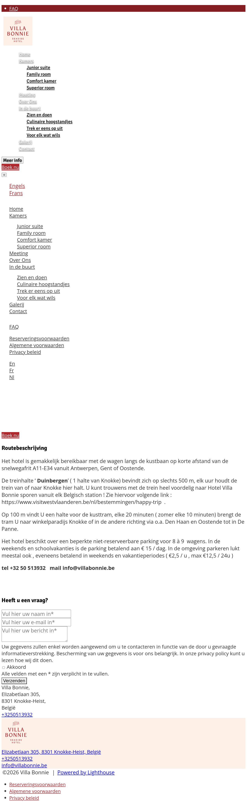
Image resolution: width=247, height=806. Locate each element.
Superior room (41, 88)
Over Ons (28, 101)
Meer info (12, 160)
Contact (27, 148)
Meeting (27, 94)
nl (4, 174)
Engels (17, 185)
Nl (11, 377)
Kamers (26, 61)
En (12, 363)
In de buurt (30, 108)
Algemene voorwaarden (36, 345)
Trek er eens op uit (45, 128)
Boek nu (10, 167)
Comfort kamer (41, 81)
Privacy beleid (25, 352)
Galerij (25, 142)
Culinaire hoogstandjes (50, 121)
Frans (16, 193)
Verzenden (14, 680)
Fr (11, 370)
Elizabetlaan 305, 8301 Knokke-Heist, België (51, 751)
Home (24, 54)
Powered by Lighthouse (86, 772)
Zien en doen (39, 115)
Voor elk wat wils (43, 135)
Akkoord (14, 667)
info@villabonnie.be (24, 765)
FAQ (13, 8)
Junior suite (38, 67)
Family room (39, 74)
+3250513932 (17, 714)
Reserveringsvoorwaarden (39, 338)
